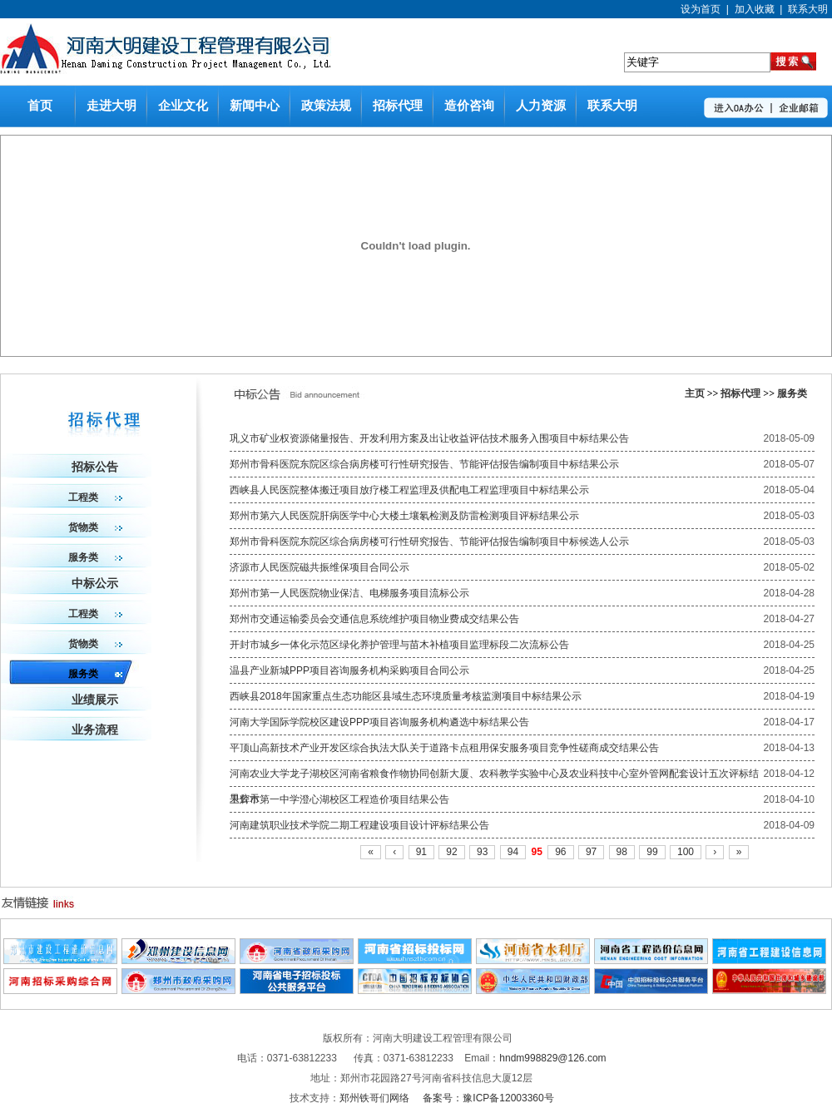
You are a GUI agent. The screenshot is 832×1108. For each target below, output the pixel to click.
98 (622, 852)
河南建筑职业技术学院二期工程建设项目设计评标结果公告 (359, 825)
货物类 (95, 527)
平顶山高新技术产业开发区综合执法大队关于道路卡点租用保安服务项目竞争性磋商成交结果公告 (444, 748)
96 (560, 852)
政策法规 (326, 105)
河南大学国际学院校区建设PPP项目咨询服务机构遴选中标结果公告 (379, 722)
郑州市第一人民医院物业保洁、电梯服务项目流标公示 (349, 593)
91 (421, 852)
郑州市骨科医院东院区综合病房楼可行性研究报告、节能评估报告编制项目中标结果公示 (424, 464)
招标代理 (398, 105)
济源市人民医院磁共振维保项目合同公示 (319, 567)
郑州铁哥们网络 (375, 1098)
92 (451, 852)
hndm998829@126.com (552, 1058)
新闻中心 (255, 105)
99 (651, 852)
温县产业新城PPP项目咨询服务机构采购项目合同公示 (349, 670)
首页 (39, 105)
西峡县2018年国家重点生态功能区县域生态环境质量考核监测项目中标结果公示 (406, 696)
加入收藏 (755, 9)
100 (685, 852)
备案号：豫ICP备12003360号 (488, 1098)
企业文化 (183, 105)
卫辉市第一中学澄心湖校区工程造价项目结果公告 (339, 799)
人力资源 (541, 105)
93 (482, 852)
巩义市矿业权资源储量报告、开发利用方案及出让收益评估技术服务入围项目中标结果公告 (429, 438)
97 (591, 852)
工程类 (95, 497)
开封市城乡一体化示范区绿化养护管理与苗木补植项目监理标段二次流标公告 (399, 644)
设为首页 (701, 9)
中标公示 (95, 583)
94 (513, 852)
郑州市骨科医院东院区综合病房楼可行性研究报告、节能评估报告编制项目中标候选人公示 (429, 541)
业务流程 (95, 730)
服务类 (792, 393)
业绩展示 (95, 700)
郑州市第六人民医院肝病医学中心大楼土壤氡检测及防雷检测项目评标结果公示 (404, 516)
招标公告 (95, 467)
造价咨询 (469, 105)
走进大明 (111, 105)
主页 (695, 393)
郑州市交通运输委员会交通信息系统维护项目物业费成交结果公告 (374, 619)
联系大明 (808, 9)
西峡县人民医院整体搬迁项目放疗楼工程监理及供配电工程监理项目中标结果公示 (409, 490)
